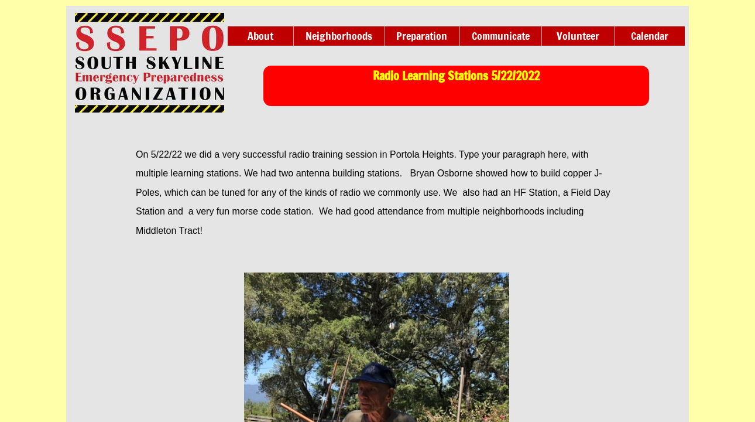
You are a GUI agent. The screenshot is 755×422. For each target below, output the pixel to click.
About (260, 35)
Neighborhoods (339, 35)
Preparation (421, 35)
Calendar (649, 35)
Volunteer (578, 35)
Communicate (501, 35)
